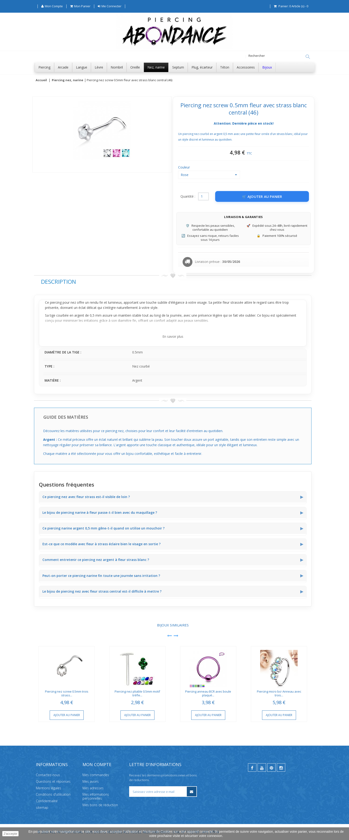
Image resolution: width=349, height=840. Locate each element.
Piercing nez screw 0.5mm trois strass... (66, 694)
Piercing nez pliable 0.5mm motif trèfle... (137, 694)
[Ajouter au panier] (262, 196)
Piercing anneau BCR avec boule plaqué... (208, 694)
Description (58, 282)
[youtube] (262, 767)
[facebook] (252, 767)
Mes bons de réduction (100, 805)
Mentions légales (48, 788)
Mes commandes (96, 775)
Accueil (41, 80)
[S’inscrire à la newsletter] (191, 791)
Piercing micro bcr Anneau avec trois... (279, 694)
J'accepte (10, 834)
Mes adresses (93, 788)
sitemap (42, 807)
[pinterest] (271, 767)
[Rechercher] (307, 56)
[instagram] (281, 767)
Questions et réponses (53, 781)
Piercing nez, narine (67, 80)
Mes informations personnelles (96, 796)
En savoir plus (172, 336)
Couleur (184, 167)
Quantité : (187, 196)
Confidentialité (47, 801)
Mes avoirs (91, 781)
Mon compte (97, 764)
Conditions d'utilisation (53, 794)
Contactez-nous (48, 775)
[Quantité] (203, 196)
